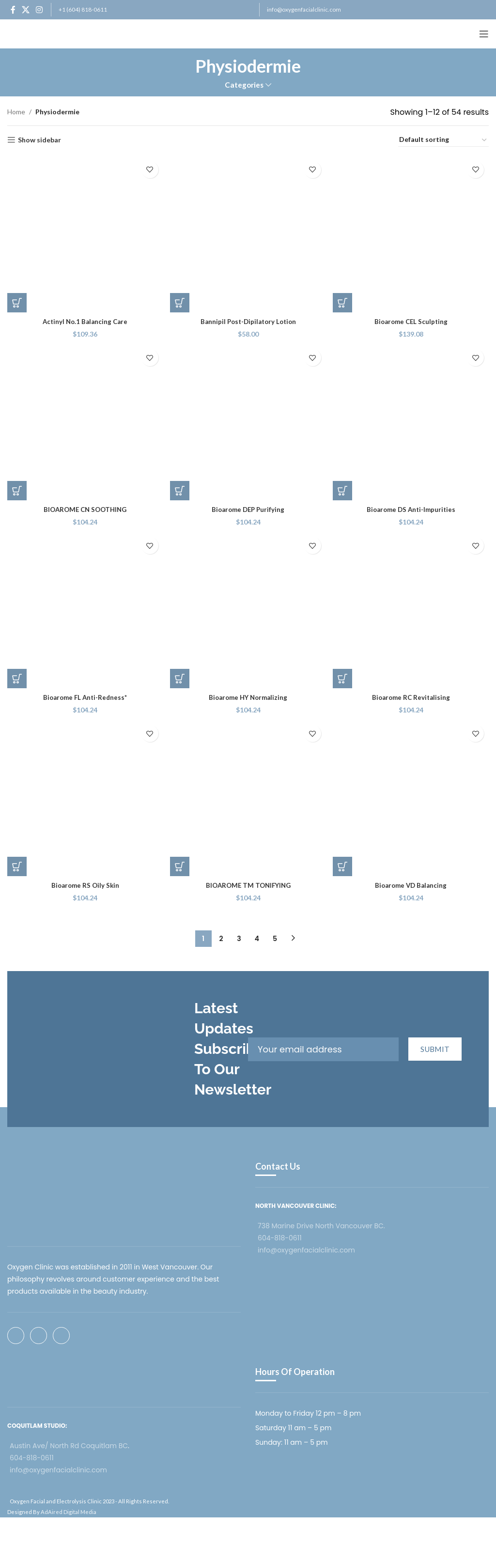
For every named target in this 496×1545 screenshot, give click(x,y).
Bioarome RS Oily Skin (84, 886)
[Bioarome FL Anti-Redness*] (84, 611)
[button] (17, 300)
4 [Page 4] (257, 939)
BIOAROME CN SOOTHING (84, 508)
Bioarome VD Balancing (412, 886)
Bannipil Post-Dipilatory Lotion (248, 319)
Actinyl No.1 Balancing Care (84, 319)
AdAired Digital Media (68, 1513)
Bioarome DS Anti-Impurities (412, 508)
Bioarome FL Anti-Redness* (84, 697)
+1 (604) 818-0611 (83, 9)
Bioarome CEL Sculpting (411, 319)
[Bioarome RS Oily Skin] (84, 800)
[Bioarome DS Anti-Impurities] (412, 422)
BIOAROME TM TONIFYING (248, 886)
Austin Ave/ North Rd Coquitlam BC (69, 1447)
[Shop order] (443, 140)
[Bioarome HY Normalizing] (248, 611)
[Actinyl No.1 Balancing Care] (84, 233)
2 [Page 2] (221, 939)
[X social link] (25, 9)
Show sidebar (39, 140)
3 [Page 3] (239, 939)
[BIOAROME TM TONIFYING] (248, 800)
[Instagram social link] (39, 9)
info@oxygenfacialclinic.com (304, 9)
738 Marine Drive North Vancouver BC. (321, 1227)
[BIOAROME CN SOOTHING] (84, 422)
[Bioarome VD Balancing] (412, 800)
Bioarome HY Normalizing (248, 697)
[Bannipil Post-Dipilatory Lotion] (248, 233)
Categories (244, 85)
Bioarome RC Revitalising (411, 697)
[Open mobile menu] (484, 34)
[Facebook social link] (12, 9)
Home (16, 112)
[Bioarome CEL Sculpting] (412, 233)
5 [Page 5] (275, 939)
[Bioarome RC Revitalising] (412, 611)
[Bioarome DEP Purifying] (248, 422)
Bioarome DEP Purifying (248, 508)
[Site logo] (43, 33)
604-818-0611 (280, 1239)
